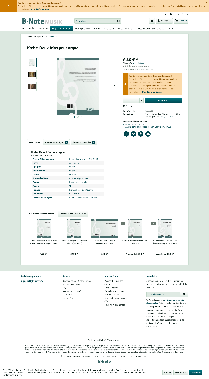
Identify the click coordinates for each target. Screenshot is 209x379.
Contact (108, 284)
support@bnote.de (32, 280)
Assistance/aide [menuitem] (178, 14)
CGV (106, 301)
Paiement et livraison (113, 281)
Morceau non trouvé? (72, 291)
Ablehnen (167, 372)
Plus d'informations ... (41, 9)
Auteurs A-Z (68, 298)
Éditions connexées (84, 142)
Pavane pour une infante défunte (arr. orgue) (74, 241)
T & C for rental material (115, 305)
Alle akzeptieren (180, 372)
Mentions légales (111, 294)
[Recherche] (118, 21)
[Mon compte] (164, 21)
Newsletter (68, 294)
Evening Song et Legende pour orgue (104, 241)
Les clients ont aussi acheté (41, 213)
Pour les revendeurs (71, 284)
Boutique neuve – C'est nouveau (77, 281)
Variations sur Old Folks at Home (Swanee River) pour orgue (43, 241)
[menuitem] (97, 21)
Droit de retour (110, 287)
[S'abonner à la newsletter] (184, 294)
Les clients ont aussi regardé (73, 213)
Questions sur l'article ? (134, 124)
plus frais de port (139, 63)
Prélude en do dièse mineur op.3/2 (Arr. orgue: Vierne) (165, 243)
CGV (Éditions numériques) (116, 298)
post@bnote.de (166, 116)
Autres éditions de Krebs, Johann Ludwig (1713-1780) (147, 127)
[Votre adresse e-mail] (163, 294)
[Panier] (181, 21)
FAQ (64, 287)
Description (34, 142)
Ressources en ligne (56, 142)
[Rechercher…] (97, 21)
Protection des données (114, 291)
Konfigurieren (196, 372)
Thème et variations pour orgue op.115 (134, 241)
